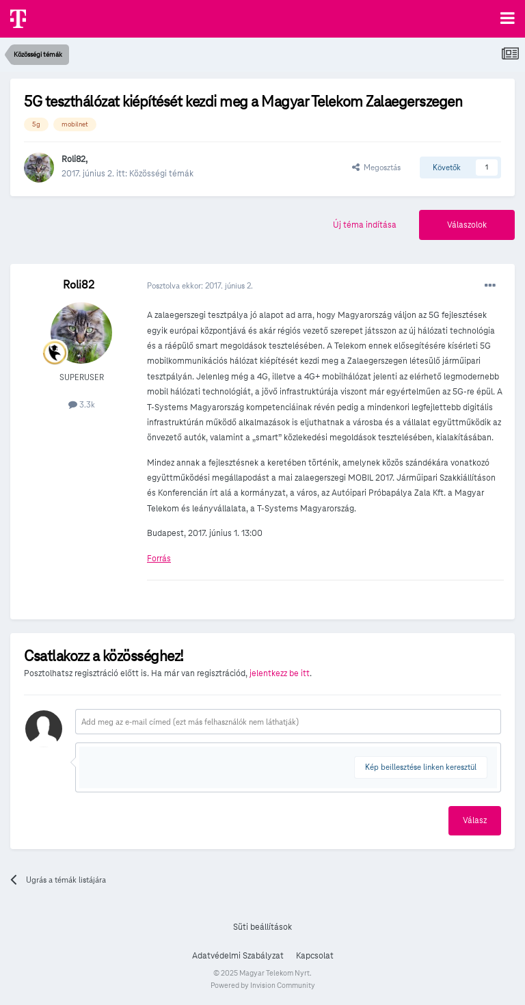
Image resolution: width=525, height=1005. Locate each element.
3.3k (81, 404)
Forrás (159, 558)
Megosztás (376, 167)
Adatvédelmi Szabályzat (238, 955)
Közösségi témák (161, 173)
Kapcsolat (315, 955)
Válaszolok (467, 224)
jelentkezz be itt (280, 673)
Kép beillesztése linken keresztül (420, 767)
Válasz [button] (475, 820)
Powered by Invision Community (263, 985)
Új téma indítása (364, 224)
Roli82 (73, 159)
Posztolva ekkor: (200, 285)
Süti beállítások (262, 927)
